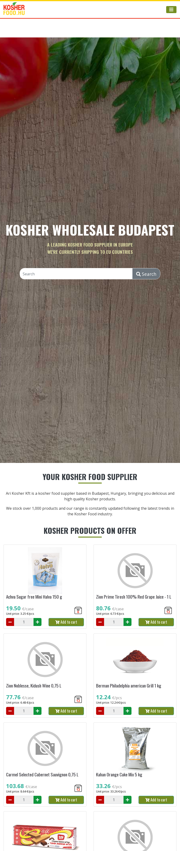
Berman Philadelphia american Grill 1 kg (128, 685)
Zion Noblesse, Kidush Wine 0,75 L (33, 685)
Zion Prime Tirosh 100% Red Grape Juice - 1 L (133, 596)
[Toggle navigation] (171, 9)
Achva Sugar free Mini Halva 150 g (34, 596)
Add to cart (66, 622)
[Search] (76, 274)
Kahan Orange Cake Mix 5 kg (119, 774)
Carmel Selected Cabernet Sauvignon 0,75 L (42, 774)
